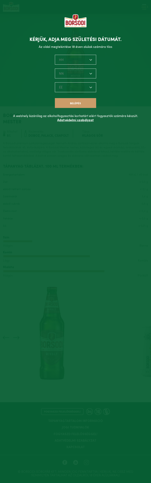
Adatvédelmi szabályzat (75, 120)
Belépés (75, 103)
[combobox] (75, 60)
